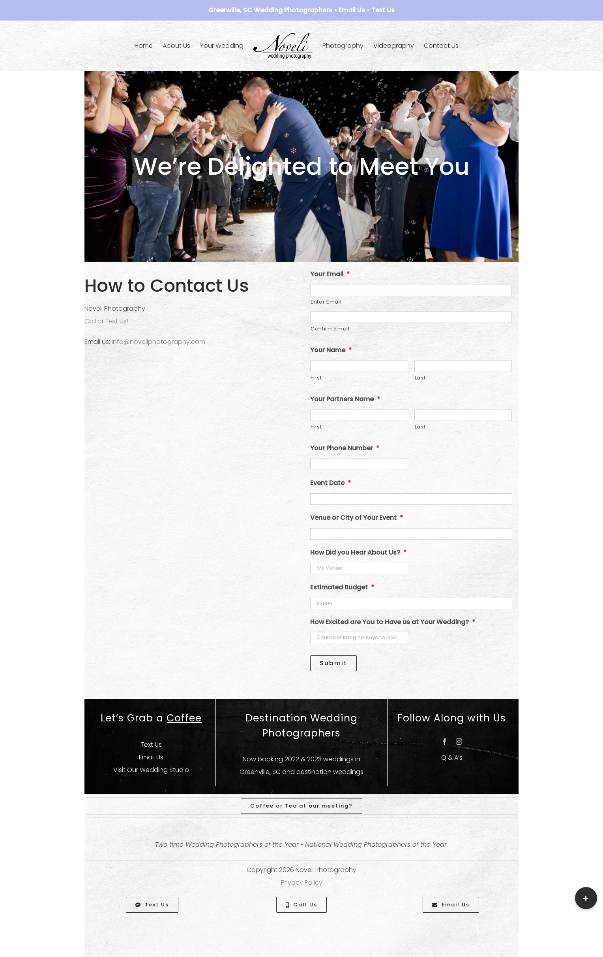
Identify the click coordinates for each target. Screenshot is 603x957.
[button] (586, 898)
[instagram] (459, 741)
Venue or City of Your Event (356, 518)
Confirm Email (330, 328)
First (316, 377)
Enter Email (326, 302)
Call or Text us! (106, 321)
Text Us (383, 10)
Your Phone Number (344, 448)
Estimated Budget (342, 587)
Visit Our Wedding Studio (151, 769)
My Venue (359, 568)
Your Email (330, 274)
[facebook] (445, 741)
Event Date (330, 483)
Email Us (352, 10)
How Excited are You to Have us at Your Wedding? (392, 622)
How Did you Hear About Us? (358, 553)
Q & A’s (452, 757)
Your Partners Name (345, 399)
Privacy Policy (301, 882)
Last (420, 377)
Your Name (331, 350)
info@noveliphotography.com (158, 341)
